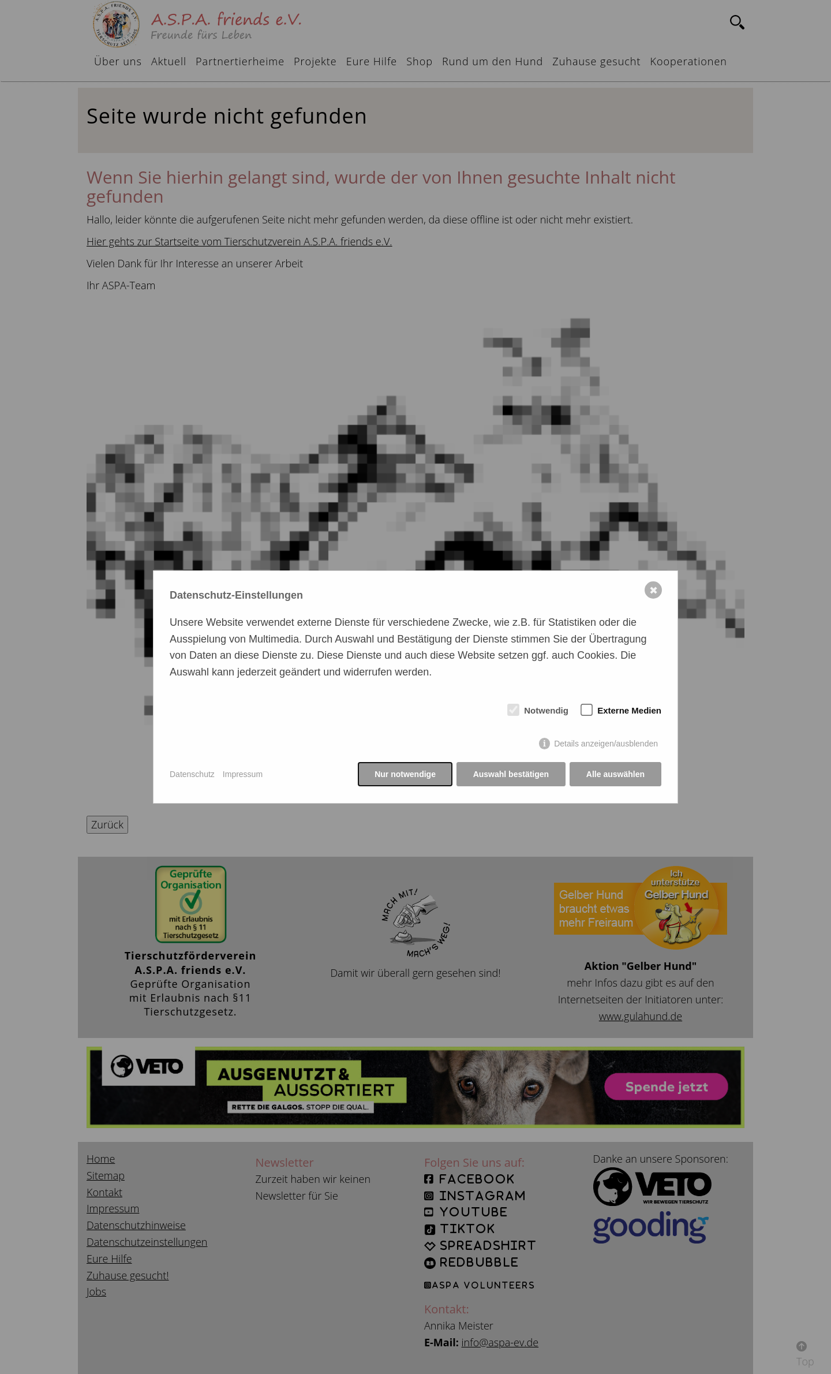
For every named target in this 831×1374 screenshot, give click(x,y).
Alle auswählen (615, 774)
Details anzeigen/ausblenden (606, 744)
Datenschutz (192, 774)
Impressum (243, 774)
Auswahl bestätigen (510, 774)
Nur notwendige (405, 774)
